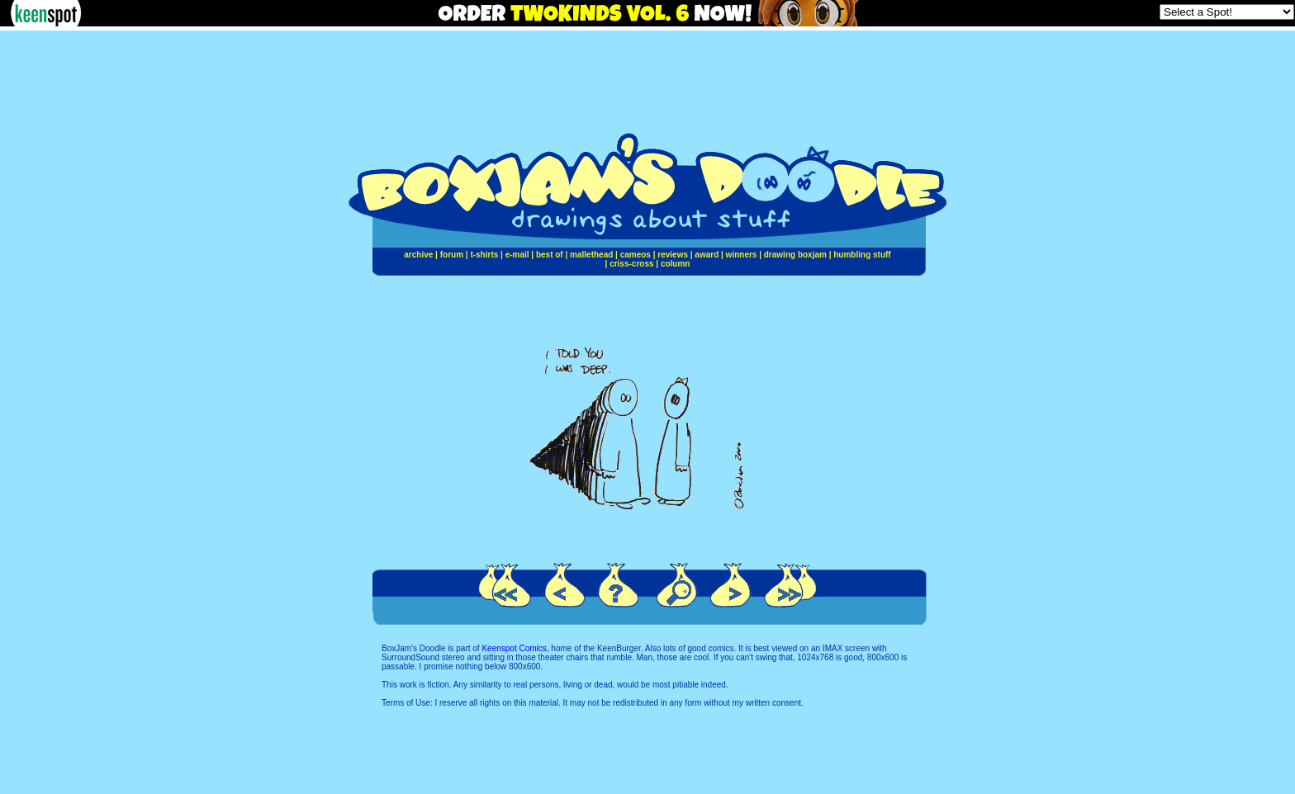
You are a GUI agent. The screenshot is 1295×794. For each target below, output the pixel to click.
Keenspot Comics (513, 648)
